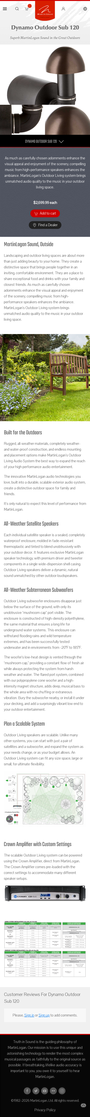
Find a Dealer (45, 225)
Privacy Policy (45, 1110)
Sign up (44, 1015)
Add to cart (45, 213)
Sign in (29, 1015)
